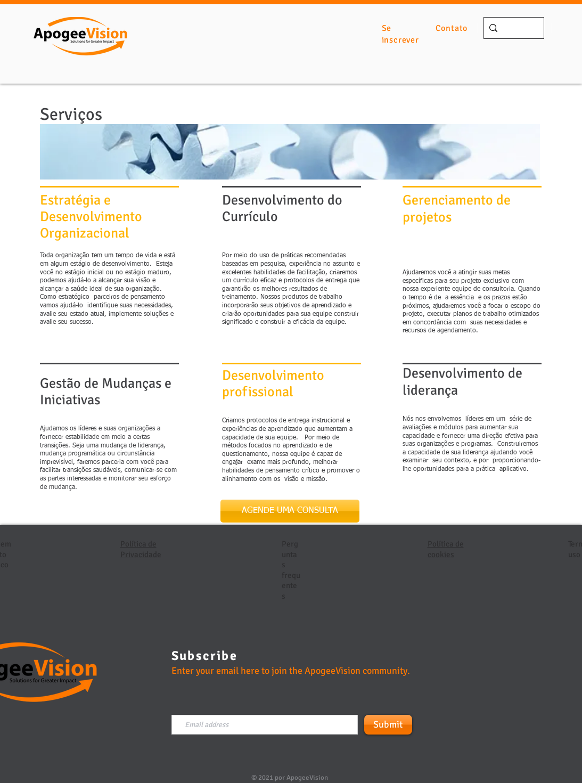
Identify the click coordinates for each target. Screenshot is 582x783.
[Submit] (388, 725)
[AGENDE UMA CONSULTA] (289, 511)
